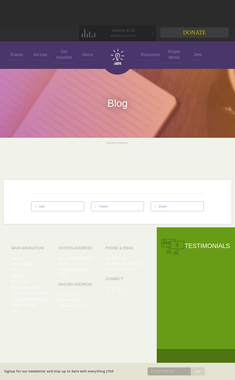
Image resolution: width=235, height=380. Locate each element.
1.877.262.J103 (132, 263)
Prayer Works (172, 54)
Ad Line (39, 54)
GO (197, 371)
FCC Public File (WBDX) (30, 293)
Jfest (196, 54)
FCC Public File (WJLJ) (29, 299)
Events (15, 54)
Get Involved (62, 54)
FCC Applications (25, 287)
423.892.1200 (116, 258)
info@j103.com (117, 269)
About (86, 54)
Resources (148, 54)
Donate (194, 32)
